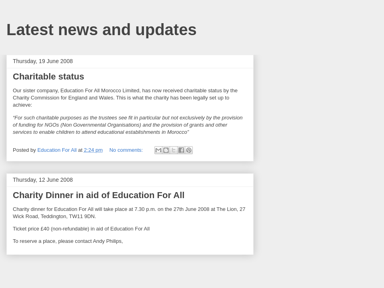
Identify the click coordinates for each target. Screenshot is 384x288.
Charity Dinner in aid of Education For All (98, 195)
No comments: (126, 150)
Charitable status (48, 76)
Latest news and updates (101, 29)
